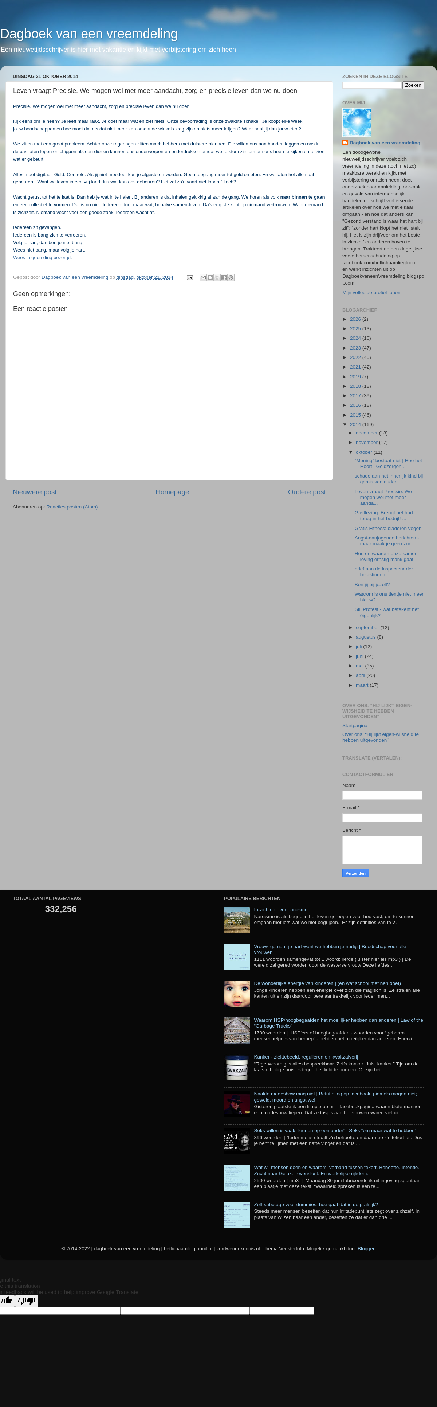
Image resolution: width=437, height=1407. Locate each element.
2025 (356, 328)
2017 (356, 395)
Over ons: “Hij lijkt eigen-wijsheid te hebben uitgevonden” (380, 737)
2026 (356, 319)
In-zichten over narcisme (280, 909)
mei (360, 666)
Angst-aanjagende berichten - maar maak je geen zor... (387, 540)
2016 (356, 405)
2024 (356, 338)
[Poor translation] (26, 1301)
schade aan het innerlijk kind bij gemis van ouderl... (389, 478)
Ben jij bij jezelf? (372, 584)
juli (359, 646)
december (367, 433)
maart (363, 685)
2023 (356, 348)
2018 (356, 386)
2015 (356, 415)
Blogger (366, 1248)
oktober (365, 452)
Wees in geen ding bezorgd (42, 257)
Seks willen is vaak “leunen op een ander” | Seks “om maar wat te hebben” (335, 1130)
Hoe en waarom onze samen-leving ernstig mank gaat (387, 556)
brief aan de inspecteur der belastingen (384, 571)
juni (360, 656)
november (367, 442)
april (361, 675)
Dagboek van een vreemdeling (89, 33)
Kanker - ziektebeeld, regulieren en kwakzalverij (306, 1057)
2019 (356, 376)
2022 (356, 357)
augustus (366, 637)
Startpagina (354, 725)
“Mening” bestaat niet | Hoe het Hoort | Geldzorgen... (388, 463)
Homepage (172, 492)
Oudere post (307, 492)
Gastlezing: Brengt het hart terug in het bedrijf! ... (384, 515)
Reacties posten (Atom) (72, 507)
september (368, 627)
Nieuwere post (35, 492)
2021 (356, 367)
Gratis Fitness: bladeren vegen (388, 528)
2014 (356, 424)
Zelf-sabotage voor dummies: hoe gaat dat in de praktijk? (316, 1204)
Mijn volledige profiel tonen (371, 292)
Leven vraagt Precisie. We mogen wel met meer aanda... (383, 497)
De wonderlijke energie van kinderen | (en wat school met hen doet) (327, 983)
